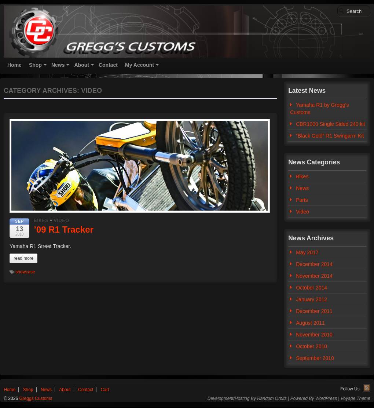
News (58, 65)
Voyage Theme (355, 398)
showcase (25, 271)
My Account (139, 65)
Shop (35, 65)
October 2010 (311, 346)
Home (14, 65)
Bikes (41, 220)
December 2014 (314, 264)
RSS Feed (366, 387)
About (81, 65)
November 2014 (314, 276)
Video (61, 220)
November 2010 (314, 335)
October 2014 (311, 288)
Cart (105, 389)
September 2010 (315, 358)
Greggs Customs (35, 398)
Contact (108, 65)
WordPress (326, 398)
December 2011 (314, 311)
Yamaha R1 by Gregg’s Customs (319, 108)
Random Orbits (272, 398)
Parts (302, 200)
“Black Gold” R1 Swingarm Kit (330, 136)
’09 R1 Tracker (64, 229)
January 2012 (311, 299)
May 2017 (307, 252)
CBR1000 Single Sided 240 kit (330, 124)
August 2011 (310, 323)
